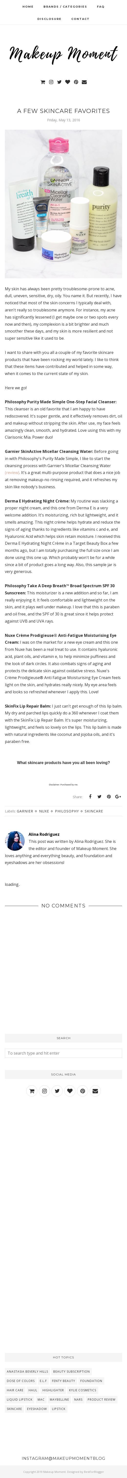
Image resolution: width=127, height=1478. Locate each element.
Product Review (102, 1399)
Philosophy (67, 811)
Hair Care (15, 1390)
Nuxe (44, 811)
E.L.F (43, 1381)
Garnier (25, 811)
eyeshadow (37, 1409)
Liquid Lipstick (19, 1399)
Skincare (94, 811)
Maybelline (59, 1399)
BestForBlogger (94, 1472)
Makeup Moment (54, 1472)
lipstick (58, 1409)
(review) (12, 472)
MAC (41, 1399)
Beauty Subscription (71, 1371)
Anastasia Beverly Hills (27, 1371)
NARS (78, 1399)
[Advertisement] (63, 1144)
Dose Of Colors (21, 1381)
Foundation (91, 1381)
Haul (33, 1390)
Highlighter (53, 1390)
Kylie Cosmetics (82, 1390)
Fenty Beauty (63, 1381)
